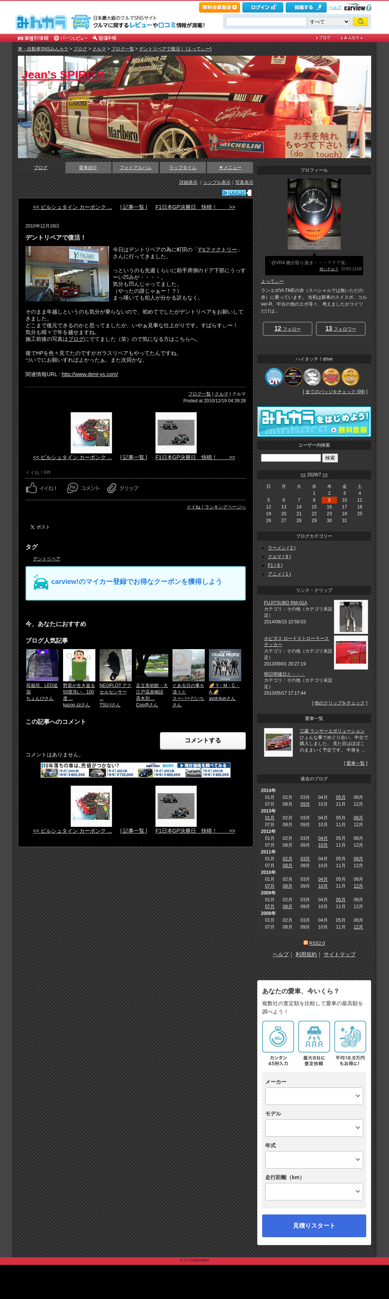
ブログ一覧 (122, 49)
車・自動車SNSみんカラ (43, 49)
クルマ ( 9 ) (279, 556)
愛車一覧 (355, 763)
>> (325, 474)
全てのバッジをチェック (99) (335, 391)
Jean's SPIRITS (63, 74)
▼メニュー (230, 167)
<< (303, 474)
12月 (358, 886)
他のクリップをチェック (340, 703)
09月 (305, 804)
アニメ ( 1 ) (279, 574)
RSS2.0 (317, 943)
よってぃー (272, 281)
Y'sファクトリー (217, 249)
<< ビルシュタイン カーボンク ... (72, 207)
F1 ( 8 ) (275, 565)
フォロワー (340, 328)
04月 (323, 838)
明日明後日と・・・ (284, 674)
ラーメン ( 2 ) (282, 548)
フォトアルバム (136, 167)
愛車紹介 (88, 167)
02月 (287, 858)
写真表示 (244, 182)
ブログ (80, 49)
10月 (323, 845)
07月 (270, 886)
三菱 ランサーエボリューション (332, 731)
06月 (358, 818)
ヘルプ (335, 7)
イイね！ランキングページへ (216, 507)
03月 (305, 858)
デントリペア (46, 559)
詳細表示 (188, 182)
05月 (340, 797)
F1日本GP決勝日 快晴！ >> (195, 207)
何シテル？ (328, 269)
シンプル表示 (217, 182)
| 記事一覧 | (133, 207)
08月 (287, 865)
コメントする (203, 740)
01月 (270, 818)
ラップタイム (182, 167)
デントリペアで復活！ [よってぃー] (175, 49)
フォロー (287, 328)
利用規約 (306, 954)
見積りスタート (314, 1225)
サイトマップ (340, 954)
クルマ (99, 49)
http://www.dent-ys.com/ (90, 374)
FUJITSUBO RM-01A (285, 603)
